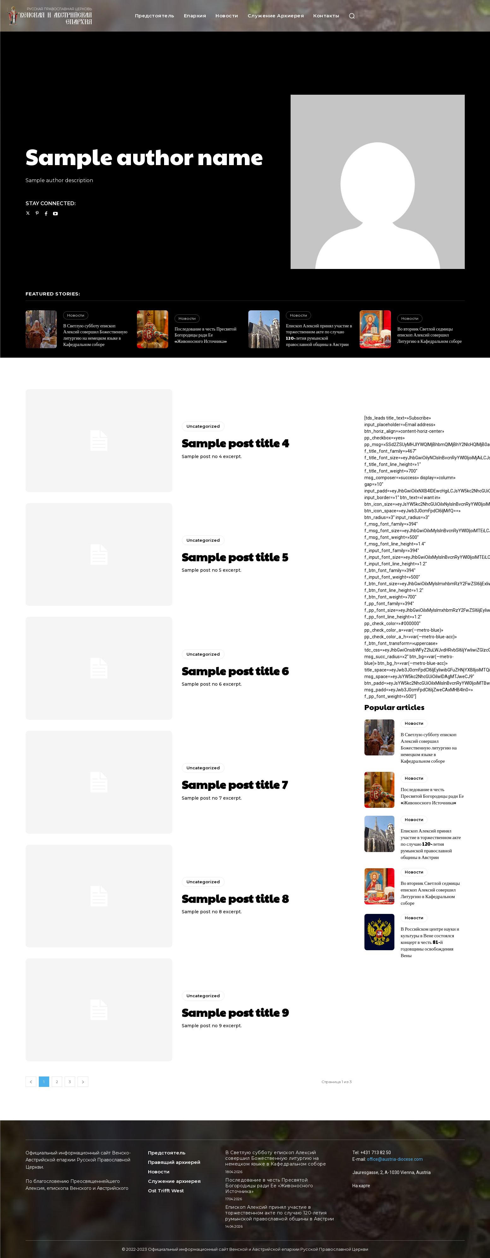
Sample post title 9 (235, 1012)
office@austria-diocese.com (395, 1159)
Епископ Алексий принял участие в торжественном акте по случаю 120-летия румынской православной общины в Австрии (319, 334)
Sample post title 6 (235, 670)
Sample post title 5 (235, 556)
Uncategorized (203, 426)
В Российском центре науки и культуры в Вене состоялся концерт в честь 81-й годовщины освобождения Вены (430, 941)
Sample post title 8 (235, 898)
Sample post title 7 (235, 784)
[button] (351, 15)
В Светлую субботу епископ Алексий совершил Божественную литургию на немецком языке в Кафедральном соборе (95, 334)
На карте (361, 1185)
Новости (75, 315)
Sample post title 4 (235, 442)
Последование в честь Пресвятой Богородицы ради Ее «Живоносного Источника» (205, 334)
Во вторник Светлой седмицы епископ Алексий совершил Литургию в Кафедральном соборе (429, 334)
